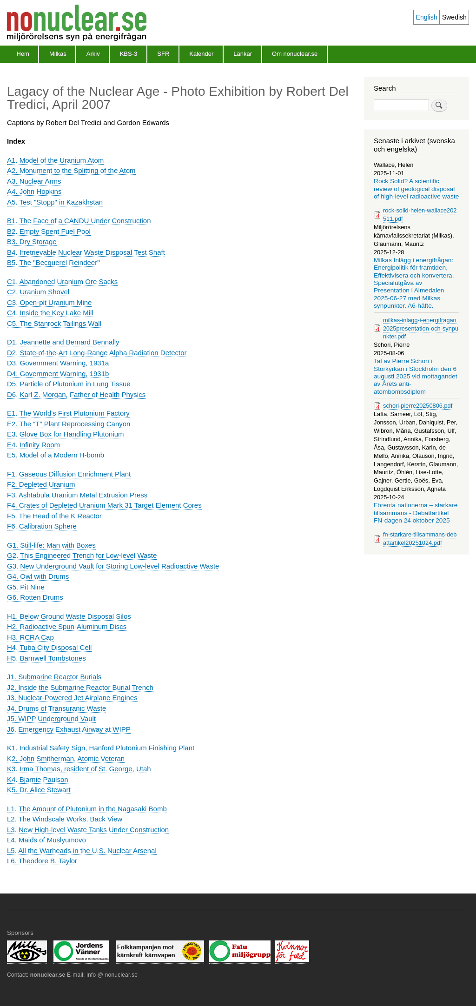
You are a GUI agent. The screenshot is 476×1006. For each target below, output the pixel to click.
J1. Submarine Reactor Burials (54, 677)
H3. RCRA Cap (30, 637)
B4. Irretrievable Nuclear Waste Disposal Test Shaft (86, 252)
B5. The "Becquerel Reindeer (52, 262)
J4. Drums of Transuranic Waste (56, 708)
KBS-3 (129, 53)
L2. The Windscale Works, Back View (64, 819)
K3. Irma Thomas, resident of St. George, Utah (79, 769)
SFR (163, 53)
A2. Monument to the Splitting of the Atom (71, 170)
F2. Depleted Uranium (41, 484)
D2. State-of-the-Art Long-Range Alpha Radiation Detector (96, 353)
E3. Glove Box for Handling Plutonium (65, 434)
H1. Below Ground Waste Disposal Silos (69, 616)
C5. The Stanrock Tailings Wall (54, 323)
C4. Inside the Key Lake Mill (50, 313)
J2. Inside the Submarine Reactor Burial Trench (80, 687)
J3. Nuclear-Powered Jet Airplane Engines (72, 698)
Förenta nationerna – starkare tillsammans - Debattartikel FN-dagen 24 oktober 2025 (415, 513)
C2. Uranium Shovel (38, 292)
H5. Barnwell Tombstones (46, 658)
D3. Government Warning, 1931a (58, 363)
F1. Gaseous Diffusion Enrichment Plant (69, 474)
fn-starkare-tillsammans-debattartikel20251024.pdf (419, 538)
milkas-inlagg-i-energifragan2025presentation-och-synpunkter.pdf (420, 328)
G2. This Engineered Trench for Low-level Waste (82, 555)
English (426, 17)
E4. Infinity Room (33, 445)
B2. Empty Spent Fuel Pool (49, 231)
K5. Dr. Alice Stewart (39, 790)
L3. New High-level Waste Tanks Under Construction (88, 830)
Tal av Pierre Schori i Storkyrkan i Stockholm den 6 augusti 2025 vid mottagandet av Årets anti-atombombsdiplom (415, 376)
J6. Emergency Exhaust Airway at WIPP (69, 729)
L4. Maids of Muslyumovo (46, 840)
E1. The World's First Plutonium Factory (68, 413)
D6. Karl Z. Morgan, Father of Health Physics (76, 394)
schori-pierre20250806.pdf (417, 405)
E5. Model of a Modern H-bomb (55, 455)
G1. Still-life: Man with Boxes (51, 545)
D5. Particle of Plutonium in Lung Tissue (69, 384)
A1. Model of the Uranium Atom (55, 160)
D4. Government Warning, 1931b (58, 373)
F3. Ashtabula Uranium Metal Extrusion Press (77, 495)
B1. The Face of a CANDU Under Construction (79, 221)
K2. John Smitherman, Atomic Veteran (66, 758)
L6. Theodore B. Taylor (42, 861)
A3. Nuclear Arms (34, 181)
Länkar (242, 53)
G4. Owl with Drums (38, 576)
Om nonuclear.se (294, 53)
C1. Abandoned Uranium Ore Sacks (62, 281)
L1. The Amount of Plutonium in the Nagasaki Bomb (87, 809)
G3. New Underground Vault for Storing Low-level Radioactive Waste (113, 566)
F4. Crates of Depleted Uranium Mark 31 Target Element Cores (104, 505)
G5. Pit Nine (26, 587)
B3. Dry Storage (32, 241)
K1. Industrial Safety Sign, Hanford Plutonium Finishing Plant (100, 748)
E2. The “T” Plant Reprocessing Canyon (68, 424)
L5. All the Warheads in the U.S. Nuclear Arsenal (82, 850)
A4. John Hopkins (34, 191)
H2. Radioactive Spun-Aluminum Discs (66, 626)
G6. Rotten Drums (35, 597)
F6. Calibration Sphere (42, 526)
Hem (23, 53)
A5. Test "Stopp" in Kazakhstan (55, 202)
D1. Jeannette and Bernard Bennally (63, 342)
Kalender (201, 53)
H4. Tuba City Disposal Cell (49, 647)
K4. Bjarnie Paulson (37, 779)
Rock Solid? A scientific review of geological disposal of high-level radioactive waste (416, 189)
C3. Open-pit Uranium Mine (49, 302)
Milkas (57, 53)
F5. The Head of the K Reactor (54, 516)
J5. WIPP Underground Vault (51, 718)
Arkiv (93, 53)
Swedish (454, 17)
